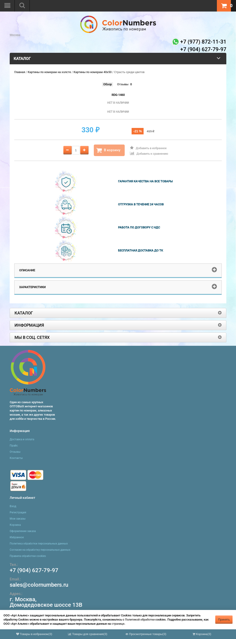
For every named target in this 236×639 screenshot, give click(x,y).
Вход (13, 506)
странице (118, 623)
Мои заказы (18, 518)
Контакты (16, 458)
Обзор (107, 84)
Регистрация (18, 512)
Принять (224, 619)
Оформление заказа (23, 531)
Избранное (17, 537)
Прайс (14, 445)
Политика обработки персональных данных (39, 543)
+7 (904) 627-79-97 (34, 570)
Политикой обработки (140, 619)
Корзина (15, 525)
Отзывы (122, 84)
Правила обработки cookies (28, 556)
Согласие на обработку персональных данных (40, 549)
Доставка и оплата (22, 439)
